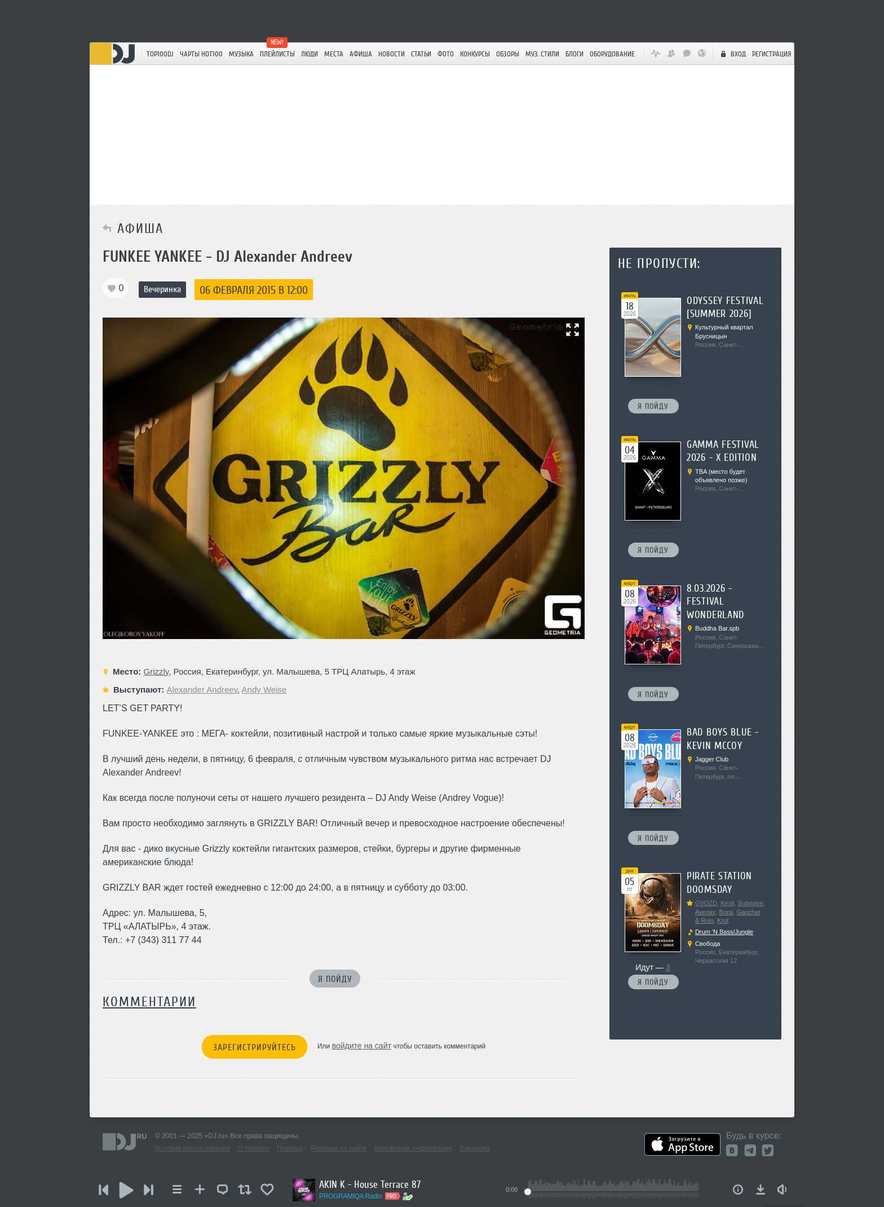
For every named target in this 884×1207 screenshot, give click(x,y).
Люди (309, 54)
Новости (391, 54)
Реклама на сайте (339, 1148)
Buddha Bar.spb (717, 628)
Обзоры (507, 54)
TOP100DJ (160, 54)
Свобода (708, 943)
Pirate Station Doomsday (719, 882)
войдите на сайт (361, 1045)
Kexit (727, 903)
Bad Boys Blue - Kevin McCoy (723, 738)
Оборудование (612, 54)
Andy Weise (264, 689)
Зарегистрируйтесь (254, 1047)
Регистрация (772, 54)
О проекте (254, 1148)
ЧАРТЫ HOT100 (201, 54)
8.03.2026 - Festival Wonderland (715, 601)
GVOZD (706, 903)
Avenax (705, 912)
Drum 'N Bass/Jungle (724, 931)
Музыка (241, 54)
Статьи (421, 54)
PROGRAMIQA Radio (350, 1196)
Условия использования (192, 1148)
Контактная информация (413, 1148)
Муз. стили (542, 54)
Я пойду (335, 979)
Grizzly (156, 671)
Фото (445, 54)
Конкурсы (475, 54)
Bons (726, 912)
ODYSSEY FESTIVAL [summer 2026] (725, 307)
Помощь (290, 1148)
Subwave (750, 903)
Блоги (574, 54)
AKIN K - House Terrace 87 (370, 1184)
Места (333, 54)
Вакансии (474, 1148)
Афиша (361, 54)
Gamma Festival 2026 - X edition (723, 451)
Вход (732, 53)
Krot (722, 920)
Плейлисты (277, 54)
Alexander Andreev (201, 689)
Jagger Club (711, 759)
